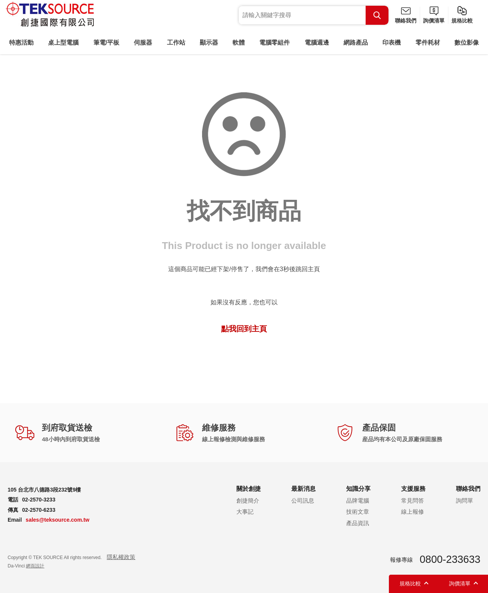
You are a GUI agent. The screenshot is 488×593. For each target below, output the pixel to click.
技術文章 (357, 511)
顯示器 (209, 42)
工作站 (176, 42)
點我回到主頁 (244, 329)
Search (377, 15)
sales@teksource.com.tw (57, 520)
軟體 (239, 42)
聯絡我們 (405, 21)
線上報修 (412, 511)
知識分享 (358, 488)
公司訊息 (302, 500)
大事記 (245, 511)
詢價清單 (434, 21)
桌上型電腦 (63, 42)
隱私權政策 (121, 557)
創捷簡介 (247, 500)
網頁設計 (35, 566)
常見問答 (412, 500)
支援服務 (413, 488)
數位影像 (466, 42)
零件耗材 (428, 42)
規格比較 (462, 21)
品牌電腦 (357, 500)
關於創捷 (248, 488)
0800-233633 (450, 559)
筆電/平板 (106, 42)
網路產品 (356, 42)
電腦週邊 (317, 42)
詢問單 (464, 500)
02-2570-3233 (38, 500)
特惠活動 (21, 42)
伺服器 (143, 42)
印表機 (391, 42)
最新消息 (303, 488)
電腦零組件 (274, 42)
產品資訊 (357, 523)
